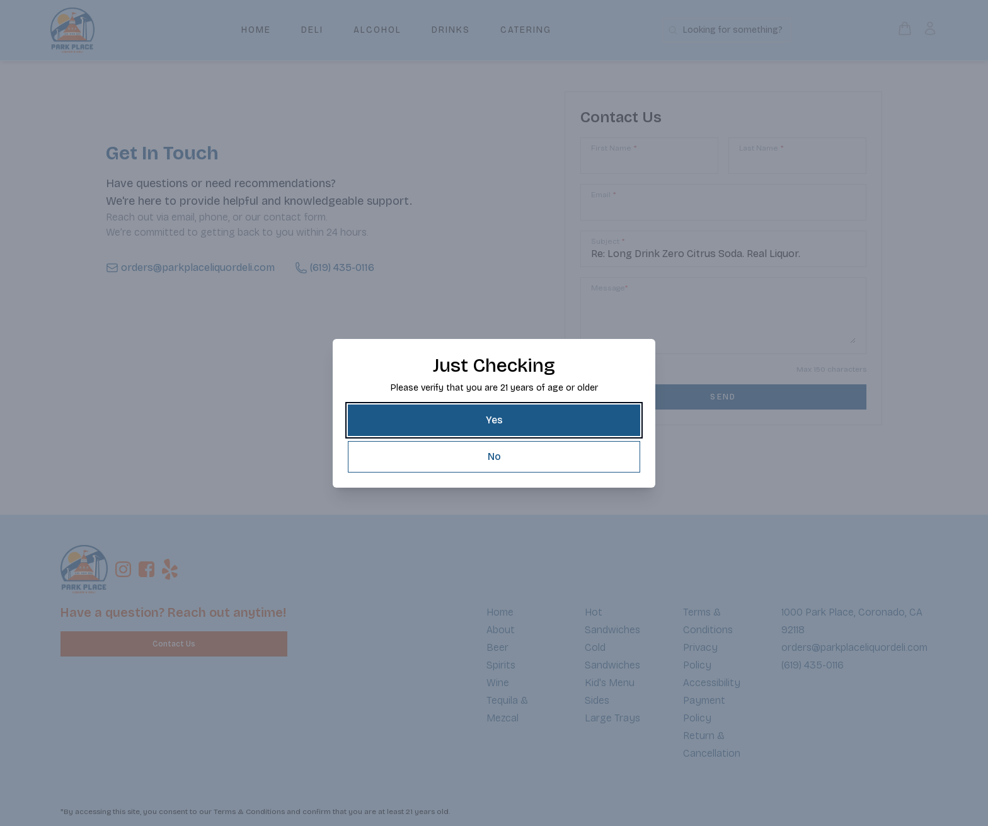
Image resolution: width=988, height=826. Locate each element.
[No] (494, 457)
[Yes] (494, 420)
